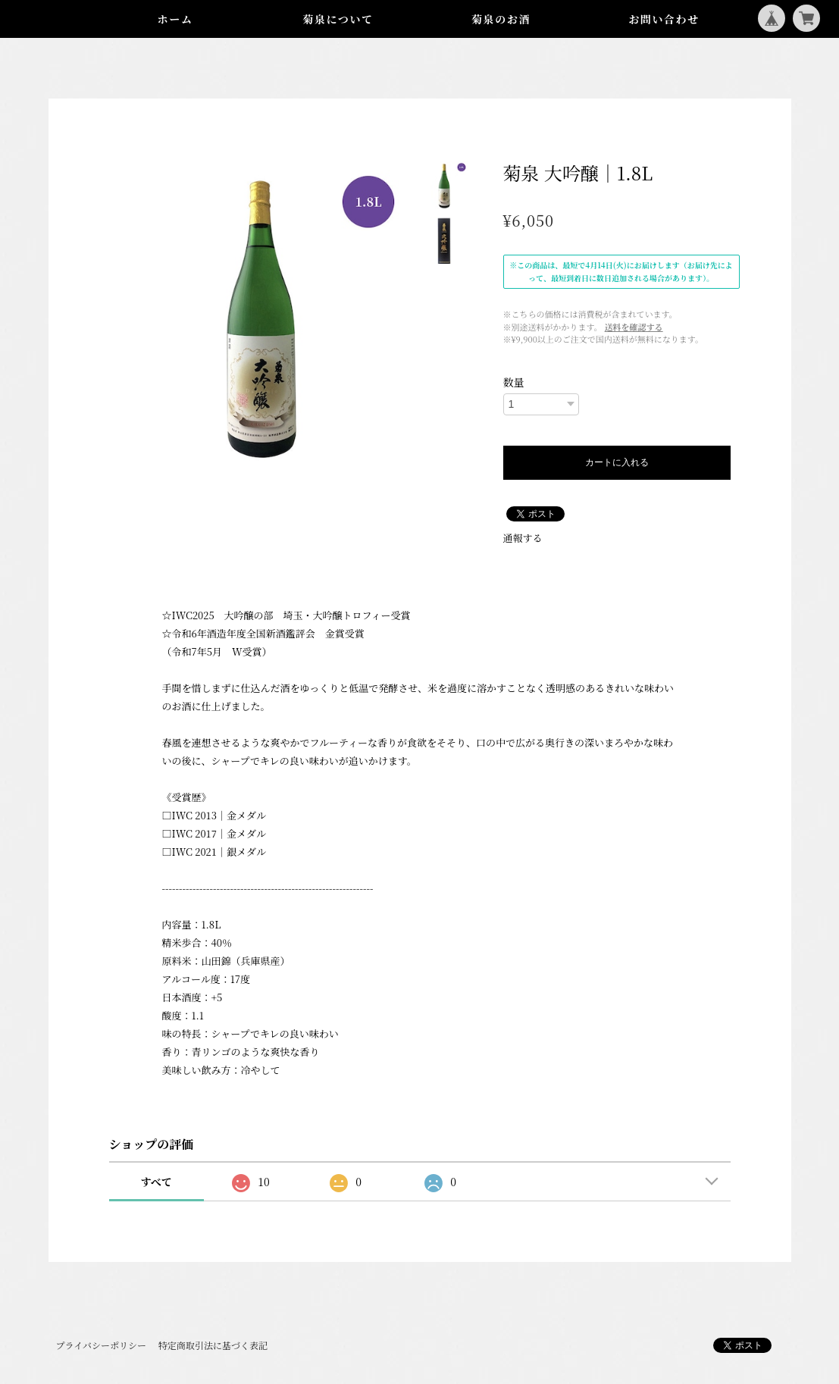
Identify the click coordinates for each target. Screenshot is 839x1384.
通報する (523, 538)
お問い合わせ (664, 19)
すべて (156, 1181)
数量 (513, 382)
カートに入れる (617, 462)
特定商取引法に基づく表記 (213, 1345)
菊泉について (337, 19)
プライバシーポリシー (101, 1345)
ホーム (175, 19)
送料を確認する (634, 327)
